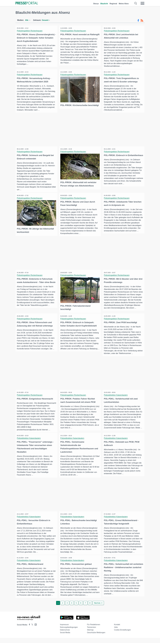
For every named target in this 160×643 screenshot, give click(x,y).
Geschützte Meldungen (96, 638)
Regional (113, 4)
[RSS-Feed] (141, 21)
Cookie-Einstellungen (122, 635)
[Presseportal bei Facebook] (29, 630)
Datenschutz (65, 635)
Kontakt (117, 630)
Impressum (64, 630)
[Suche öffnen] (135, 3)
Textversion (91, 632)
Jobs (116, 632)
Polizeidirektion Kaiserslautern (116, 399)
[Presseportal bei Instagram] (35, 629)
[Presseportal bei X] (31, 630)
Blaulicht (104, 4)
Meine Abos (124, 4)
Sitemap (90, 635)
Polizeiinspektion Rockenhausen (30, 31)
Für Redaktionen (93, 630)
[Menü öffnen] (142, 3)
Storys (96, 4)
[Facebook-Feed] (138, 21)
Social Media (65, 638)
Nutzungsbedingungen (69, 632)
